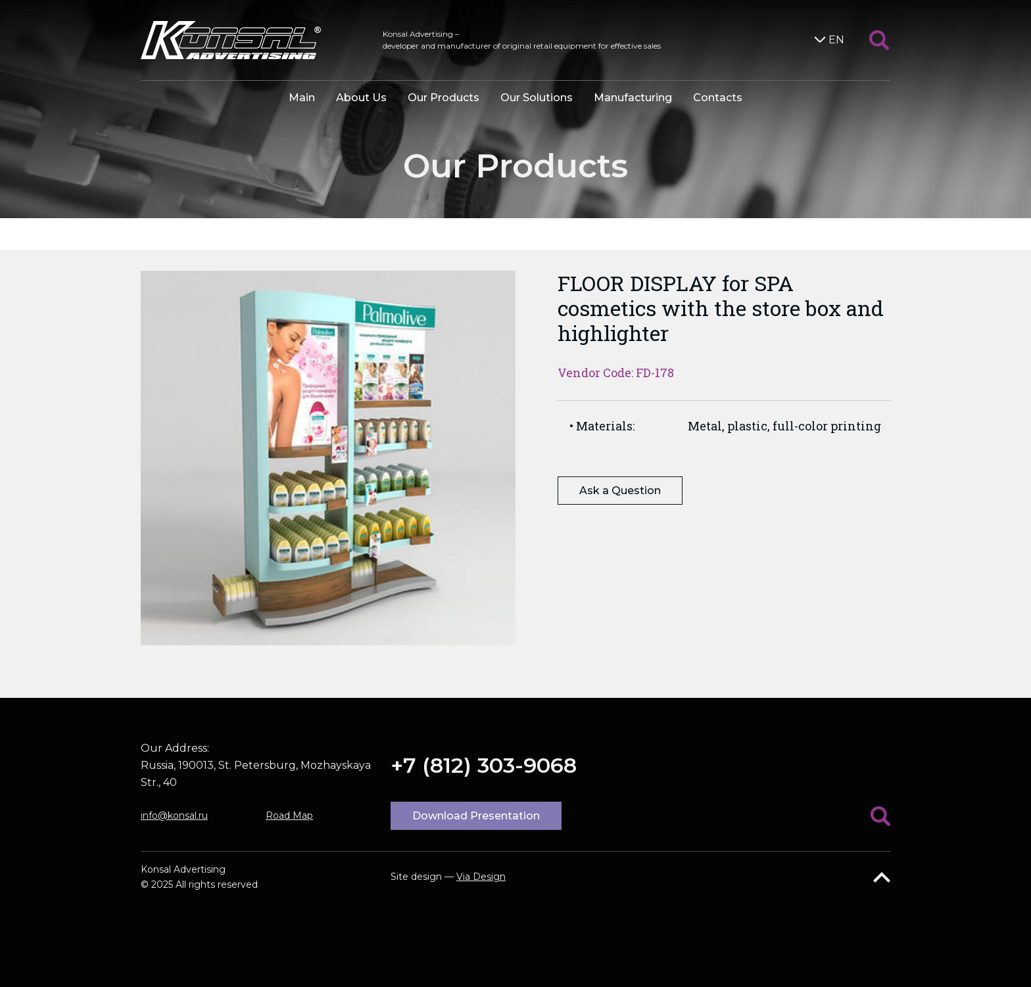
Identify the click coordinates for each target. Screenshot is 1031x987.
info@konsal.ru (174, 815)
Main (302, 97)
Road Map (289, 815)
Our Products (443, 97)
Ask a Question (620, 490)
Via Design (481, 877)
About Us (361, 97)
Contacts (717, 97)
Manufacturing (633, 97)
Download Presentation (476, 816)
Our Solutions (536, 97)
